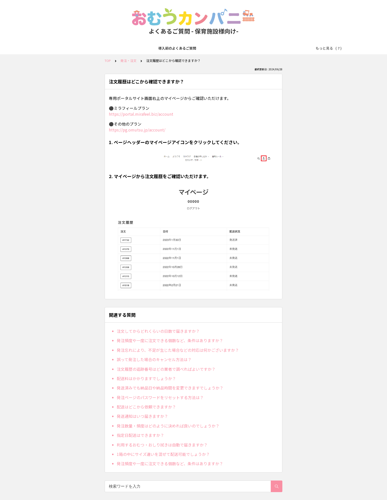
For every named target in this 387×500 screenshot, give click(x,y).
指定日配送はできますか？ (140, 435)
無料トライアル (116, 48)
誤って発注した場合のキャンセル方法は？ (154, 359)
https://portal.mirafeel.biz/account (141, 114)
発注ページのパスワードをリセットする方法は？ (160, 397)
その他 (315, 48)
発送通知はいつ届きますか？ (142, 416)
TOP (108, 60)
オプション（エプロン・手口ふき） (256, 48)
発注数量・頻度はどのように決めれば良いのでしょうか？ (168, 426)
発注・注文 (144, 48)
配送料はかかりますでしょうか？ (146, 378)
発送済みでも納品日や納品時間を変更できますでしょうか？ (170, 388)
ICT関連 (297, 48)
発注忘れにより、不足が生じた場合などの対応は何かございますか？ (178, 350)
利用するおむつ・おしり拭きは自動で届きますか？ (162, 445)
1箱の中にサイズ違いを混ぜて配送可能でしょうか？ (163, 454)
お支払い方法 (170, 48)
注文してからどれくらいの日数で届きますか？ (158, 331)
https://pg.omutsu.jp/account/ (137, 130)
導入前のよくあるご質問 (78, 48)
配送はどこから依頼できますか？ (146, 407)
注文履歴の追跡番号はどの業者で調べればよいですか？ (166, 369)
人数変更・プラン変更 (204, 48)
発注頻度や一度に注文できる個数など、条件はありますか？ (170, 340)
